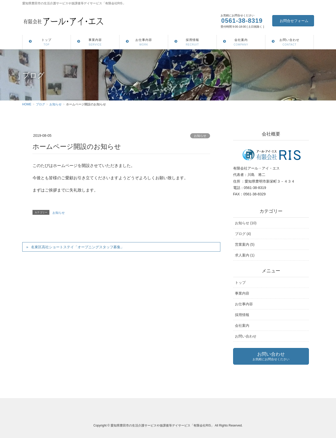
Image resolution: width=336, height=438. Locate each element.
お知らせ (200, 136)
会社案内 (242, 325)
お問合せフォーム (294, 21)
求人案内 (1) (245, 255)
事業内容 (242, 293)
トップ (240, 282)
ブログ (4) (243, 234)
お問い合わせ (245, 336)
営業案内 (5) (245, 244)
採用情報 (242, 315)
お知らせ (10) (246, 223)
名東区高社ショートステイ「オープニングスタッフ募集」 (77, 247)
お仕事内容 (244, 304)
